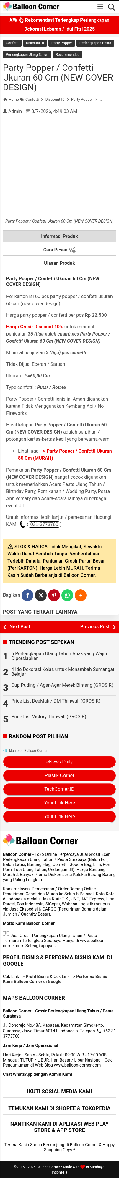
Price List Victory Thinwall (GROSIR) (48, 716)
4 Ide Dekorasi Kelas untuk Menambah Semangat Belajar (62, 672)
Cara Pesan (59, 249)
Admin (15, 111)
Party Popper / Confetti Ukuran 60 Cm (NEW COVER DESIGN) (58, 77)
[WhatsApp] (67, 595)
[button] (81, 595)
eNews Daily (59, 761)
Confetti (12, 43)
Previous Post (95, 626)
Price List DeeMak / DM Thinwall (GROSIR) (55, 701)
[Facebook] (27, 595)
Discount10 (35, 43)
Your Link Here (59, 802)
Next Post (19, 626)
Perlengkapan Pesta (95, 43)
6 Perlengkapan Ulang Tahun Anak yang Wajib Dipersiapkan (59, 656)
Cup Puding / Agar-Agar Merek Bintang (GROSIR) (62, 685)
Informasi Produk (59, 236)
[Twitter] (41, 595)
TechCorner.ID (59, 789)
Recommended (67, 55)
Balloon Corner (48, 1167)
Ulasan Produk (59, 263)
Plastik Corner (59, 775)
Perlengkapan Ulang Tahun (27, 55)
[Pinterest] (54, 595)
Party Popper (61, 43)
